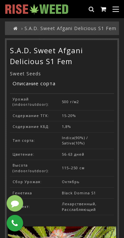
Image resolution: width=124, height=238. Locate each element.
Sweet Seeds (25, 73)
